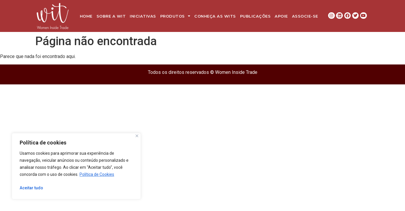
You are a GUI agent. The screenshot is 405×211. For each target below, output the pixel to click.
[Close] (137, 136)
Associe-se (305, 16)
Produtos (175, 16)
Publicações (255, 16)
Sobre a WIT (111, 16)
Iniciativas (143, 16)
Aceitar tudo (31, 188)
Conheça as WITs (215, 16)
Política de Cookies (97, 174)
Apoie (281, 16)
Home (86, 16)
